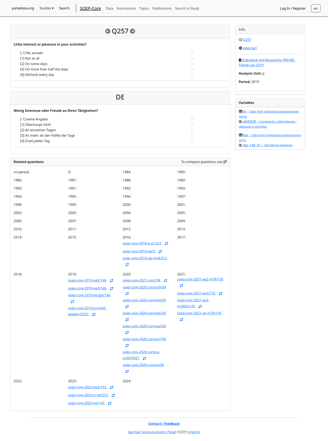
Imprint (194, 432)
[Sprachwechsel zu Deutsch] (315, 8)
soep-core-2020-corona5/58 (144, 313)
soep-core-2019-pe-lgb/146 (89, 295)
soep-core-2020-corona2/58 (144, 326)
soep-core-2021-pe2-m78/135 (200, 279)
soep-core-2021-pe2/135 (196, 293)
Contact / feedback (164, 423)
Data (109, 8)
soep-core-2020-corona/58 (143, 365)
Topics (144, 8)
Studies (47, 8)
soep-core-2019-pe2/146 (87, 280)
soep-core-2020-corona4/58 (144, 300)
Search (64, 8)
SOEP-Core (90, 8)
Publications (162, 8)
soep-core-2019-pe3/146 (87, 288)
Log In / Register (293, 8)
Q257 (247, 39)
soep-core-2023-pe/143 (86, 403)
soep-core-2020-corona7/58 (144, 339)
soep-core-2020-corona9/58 (144, 287)
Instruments (126, 8)
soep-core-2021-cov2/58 (142, 280)
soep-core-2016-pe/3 (139, 251)
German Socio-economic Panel (152, 432)
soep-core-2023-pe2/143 (87, 387)
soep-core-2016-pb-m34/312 (145, 258)
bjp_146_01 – (268, 145)
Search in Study (187, 8)
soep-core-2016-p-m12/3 (142, 243)
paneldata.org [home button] (23, 8)
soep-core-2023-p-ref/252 (88, 395)
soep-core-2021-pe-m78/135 (199, 313)
